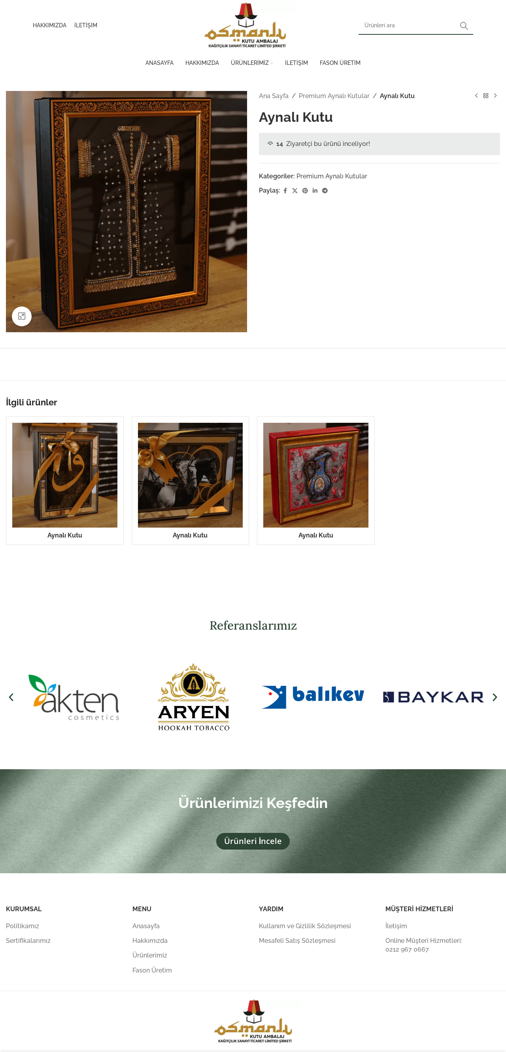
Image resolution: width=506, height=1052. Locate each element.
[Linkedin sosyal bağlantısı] (315, 190)
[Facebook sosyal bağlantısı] (285, 190)
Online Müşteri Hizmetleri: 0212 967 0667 (423, 945)
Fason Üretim (152, 970)
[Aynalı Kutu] (64, 475)
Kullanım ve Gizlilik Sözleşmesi (305, 926)
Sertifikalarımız (28, 940)
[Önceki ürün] (476, 96)
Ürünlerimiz (149, 955)
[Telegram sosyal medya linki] (325, 190)
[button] (11, 697)
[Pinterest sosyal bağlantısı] (305, 190)
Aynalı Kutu (64, 535)
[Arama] (416, 26)
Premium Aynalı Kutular (334, 96)
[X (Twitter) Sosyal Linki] (295, 190)
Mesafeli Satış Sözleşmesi (297, 940)
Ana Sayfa (274, 96)
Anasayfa (146, 926)
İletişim (396, 926)
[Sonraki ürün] (495, 96)
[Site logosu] (245, 25)
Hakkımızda (150, 940)
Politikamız (22, 926)
